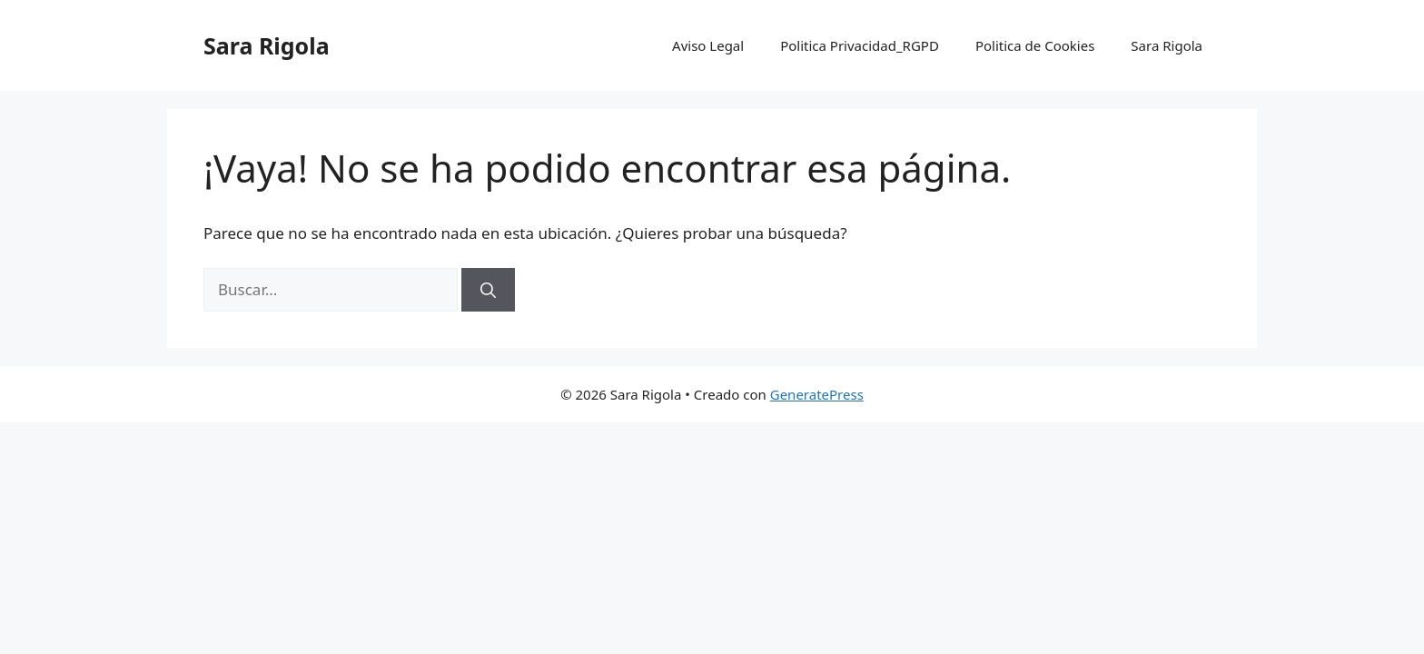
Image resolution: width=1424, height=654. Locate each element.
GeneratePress (817, 394)
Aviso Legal (708, 45)
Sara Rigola (266, 45)
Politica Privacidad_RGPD (859, 45)
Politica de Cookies (1034, 45)
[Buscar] (488, 290)
